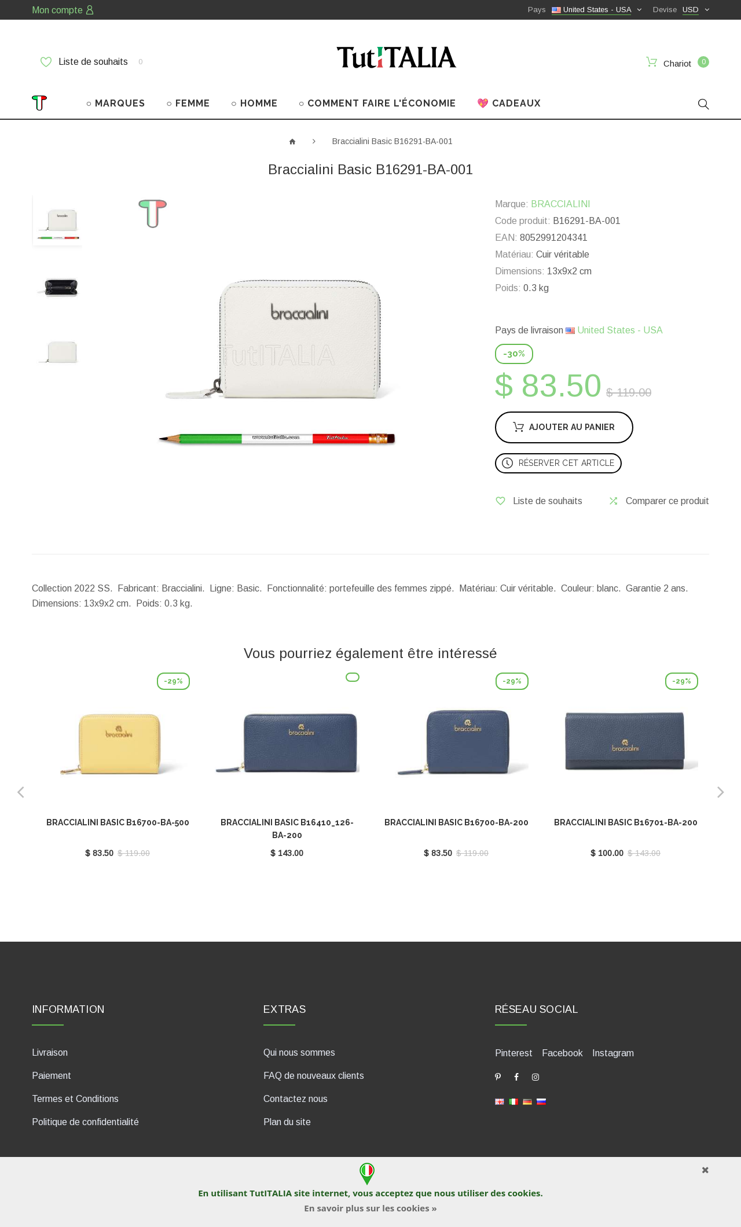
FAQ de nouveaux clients (313, 1076)
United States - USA (614, 330)
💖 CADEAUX (509, 103)
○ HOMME (254, 103)
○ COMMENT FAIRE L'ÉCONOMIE (378, 103)
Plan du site (287, 1122)
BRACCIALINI (560, 204)
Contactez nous (295, 1099)
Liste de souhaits (91, 62)
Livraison (50, 1052)
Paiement (51, 1076)
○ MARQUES (116, 103)
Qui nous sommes (299, 1052)
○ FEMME (188, 103)
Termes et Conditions (75, 1099)
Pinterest (514, 1053)
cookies (524, 1193)
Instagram (613, 1053)
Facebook (562, 1053)
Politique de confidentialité (85, 1122)
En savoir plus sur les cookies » (370, 1208)
